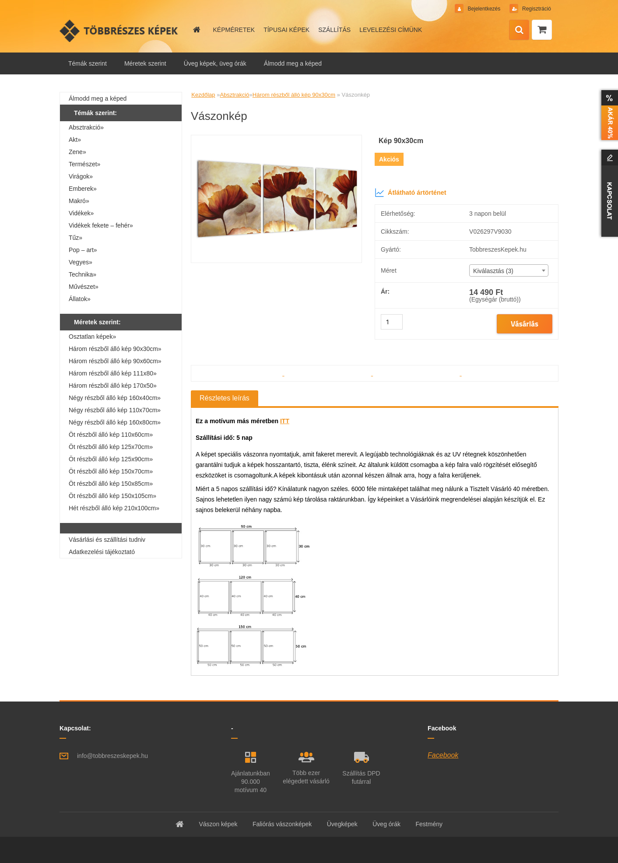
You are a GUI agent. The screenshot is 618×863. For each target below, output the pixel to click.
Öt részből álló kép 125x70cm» (111, 446)
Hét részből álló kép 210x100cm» (114, 508)
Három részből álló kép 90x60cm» (115, 361)
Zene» (77, 151)
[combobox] (508, 270)
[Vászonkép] (276, 138)
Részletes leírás (224, 398)
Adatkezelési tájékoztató (102, 551)
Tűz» (75, 237)
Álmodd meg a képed (293, 63)
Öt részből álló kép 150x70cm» (111, 471)
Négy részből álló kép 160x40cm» (115, 397)
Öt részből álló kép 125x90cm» (111, 459)
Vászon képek (218, 824)
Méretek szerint (145, 63)
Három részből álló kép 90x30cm (294, 94)
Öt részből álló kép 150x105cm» (112, 495)
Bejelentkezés (484, 9)
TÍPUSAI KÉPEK (286, 29)
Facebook (443, 755)
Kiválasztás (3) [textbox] (493, 270)
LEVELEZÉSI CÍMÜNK (390, 29)
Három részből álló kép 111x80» (113, 373)
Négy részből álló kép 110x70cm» (115, 410)
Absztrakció (234, 94)
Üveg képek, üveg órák (215, 63)
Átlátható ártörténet (410, 192)
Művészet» (83, 286)
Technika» (82, 274)
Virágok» (81, 176)
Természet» (84, 164)
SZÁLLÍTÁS (334, 29)
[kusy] (392, 322)
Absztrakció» (86, 127)
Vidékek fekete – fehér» (101, 225)
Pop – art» (83, 249)
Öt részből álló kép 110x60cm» (111, 434)
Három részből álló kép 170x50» (113, 385)
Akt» (75, 139)
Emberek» (83, 188)
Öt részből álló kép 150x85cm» (111, 483)
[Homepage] (196, 30)
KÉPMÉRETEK (234, 29)
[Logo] (120, 31)
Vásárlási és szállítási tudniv (107, 539)
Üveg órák (386, 824)
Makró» (79, 200)
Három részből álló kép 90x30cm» (115, 348)
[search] (519, 30)
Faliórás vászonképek (282, 824)
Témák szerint (87, 63)
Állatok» (80, 298)
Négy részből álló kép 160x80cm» (115, 422)
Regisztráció (536, 9)
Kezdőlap (203, 94)
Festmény (429, 824)
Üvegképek (342, 824)
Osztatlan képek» (92, 336)
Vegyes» (80, 262)
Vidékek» (81, 213)
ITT (284, 420)
